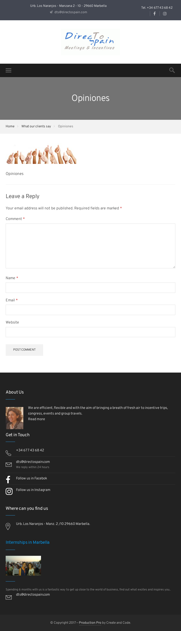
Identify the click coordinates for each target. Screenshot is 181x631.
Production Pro (90, 623)
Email (12, 300)
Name (12, 278)
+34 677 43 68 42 (30, 450)
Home (10, 127)
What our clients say (36, 127)
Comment (15, 219)
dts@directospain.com (70, 12)
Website (12, 322)
